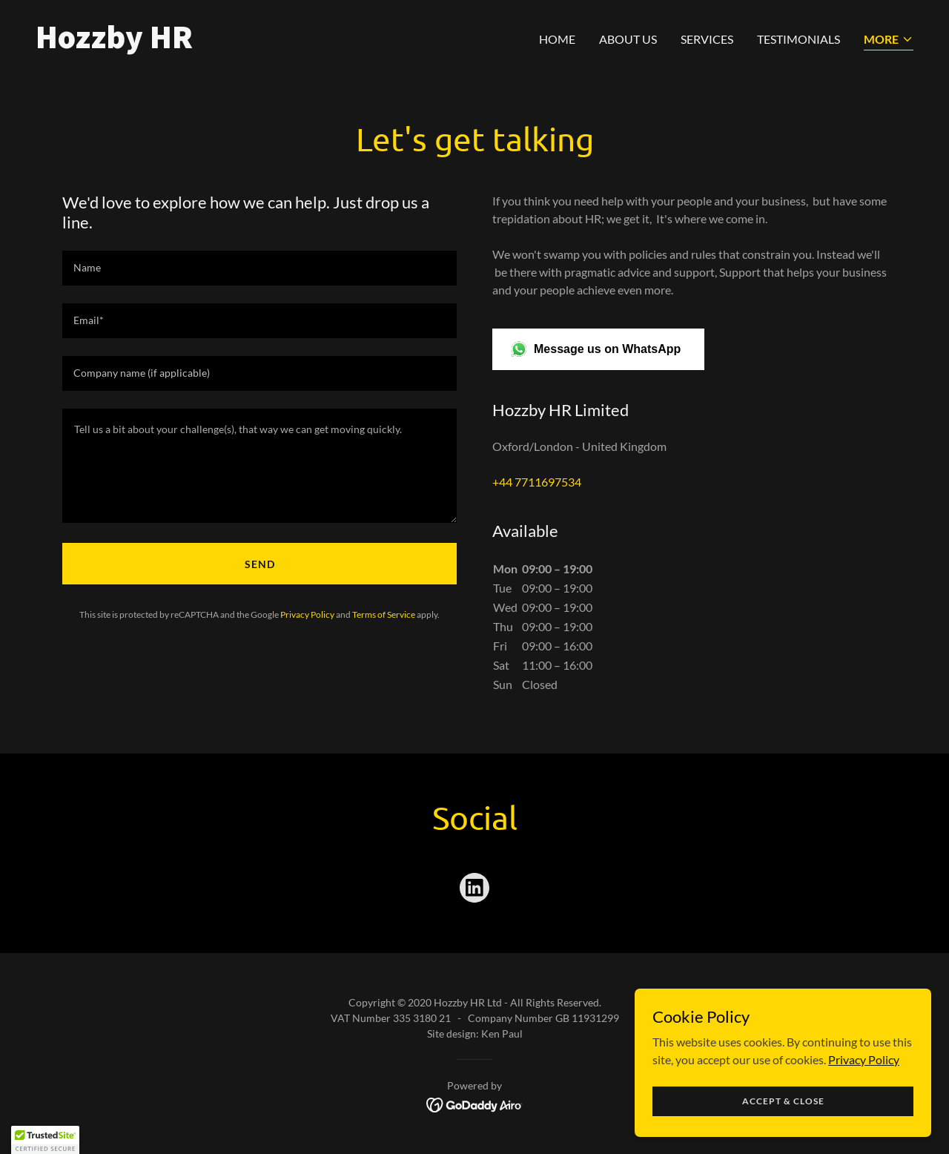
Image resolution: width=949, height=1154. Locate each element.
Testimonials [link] (798, 39)
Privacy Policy (863, 1059)
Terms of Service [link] (383, 614)
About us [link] (628, 39)
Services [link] (707, 39)
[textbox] (259, 268)
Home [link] (557, 39)
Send (260, 564)
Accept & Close (783, 1101)
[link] (249, 43)
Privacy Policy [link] (307, 614)
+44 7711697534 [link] (536, 482)
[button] (888, 40)
